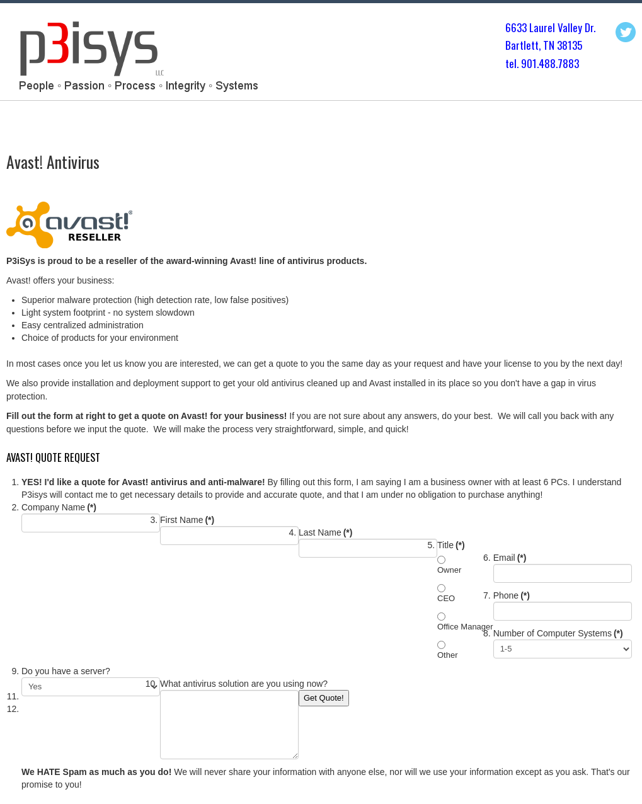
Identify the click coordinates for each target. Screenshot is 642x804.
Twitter (626, 32)
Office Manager (465, 626)
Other (447, 655)
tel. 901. (522, 63)
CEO (446, 598)
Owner (449, 570)
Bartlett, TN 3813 (541, 45)
